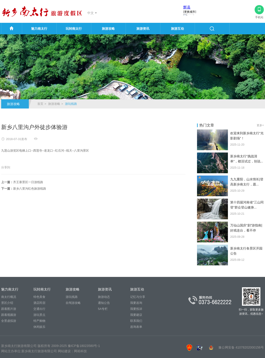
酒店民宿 (39, 303)
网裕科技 (80, 351)
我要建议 (136, 315)
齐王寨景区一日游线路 (28, 182)
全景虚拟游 (8, 321)
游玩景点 (39, 315)
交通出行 (39, 309)
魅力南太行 (39, 28)
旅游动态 (104, 297)
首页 (40, 104)
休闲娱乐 (39, 327)
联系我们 (136, 321)
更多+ (260, 125)
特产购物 (39, 321)
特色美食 (39, 297)
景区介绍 (7, 303)
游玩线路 (72, 297)
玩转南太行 (74, 28)
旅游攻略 (108, 28)
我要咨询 (136, 303)
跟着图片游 (8, 309)
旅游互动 (177, 28)
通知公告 (104, 303)
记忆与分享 (137, 297)
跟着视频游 (8, 315)
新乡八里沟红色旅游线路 (29, 188)
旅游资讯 (142, 28)
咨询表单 (136, 327)
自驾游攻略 (73, 303)
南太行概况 (8, 297)
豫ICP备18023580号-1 (84, 346)
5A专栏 (103, 309)
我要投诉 (136, 309)
